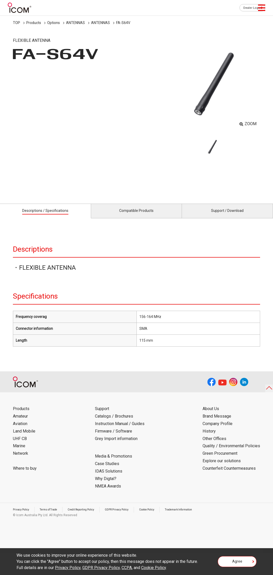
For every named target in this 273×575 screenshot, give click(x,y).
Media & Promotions (113, 462)
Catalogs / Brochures (114, 422)
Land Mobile (24, 437)
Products (33, 23)
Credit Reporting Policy (91, 515)
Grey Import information (116, 444)
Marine (19, 451)
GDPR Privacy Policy (132, 515)
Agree (237, 563)
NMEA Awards (108, 491)
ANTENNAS (75, 23)
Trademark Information (203, 515)
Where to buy (25, 474)
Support (102, 414)
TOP (16, 23)
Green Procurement (220, 459)
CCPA (127, 567)
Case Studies (107, 469)
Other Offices (214, 444)
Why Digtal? (105, 484)
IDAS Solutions (108, 477)
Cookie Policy (166, 515)
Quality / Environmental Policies (231, 451)
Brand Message (217, 422)
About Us (211, 414)
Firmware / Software (113, 437)
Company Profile (217, 429)
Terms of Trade (54, 515)
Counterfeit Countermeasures (229, 474)
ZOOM (250, 123)
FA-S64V (123, 23)
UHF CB (20, 444)
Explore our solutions (222, 466)
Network (20, 459)
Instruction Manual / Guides (119, 429)
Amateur (20, 422)
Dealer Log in (249, 8)
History (209, 437)
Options (53, 23)
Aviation (20, 429)
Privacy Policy (23, 515)
